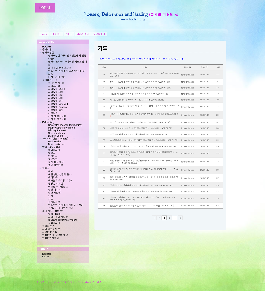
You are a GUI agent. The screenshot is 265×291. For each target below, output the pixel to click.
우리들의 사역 (49, 79)
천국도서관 (54, 201)
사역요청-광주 (55, 101)
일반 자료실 (54, 192)
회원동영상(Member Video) (62, 220)
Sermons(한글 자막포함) (55, 138)
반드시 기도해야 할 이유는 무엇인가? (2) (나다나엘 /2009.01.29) (140, 82)
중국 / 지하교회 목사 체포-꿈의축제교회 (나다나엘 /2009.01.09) (140, 122)
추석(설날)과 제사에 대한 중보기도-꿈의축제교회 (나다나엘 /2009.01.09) (144, 140)
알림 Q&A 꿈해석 (51, 147)
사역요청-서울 (55, 92)
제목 (144, 67)
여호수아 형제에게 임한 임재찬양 (65, 204)
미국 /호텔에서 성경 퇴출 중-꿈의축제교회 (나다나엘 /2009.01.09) (141, 128)
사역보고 (53, 113)
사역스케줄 (54, 85)
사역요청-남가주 (57, 88)
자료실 (45, 168)
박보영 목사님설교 (58, 186)
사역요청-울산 (55, 98)
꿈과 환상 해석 (56, 162)
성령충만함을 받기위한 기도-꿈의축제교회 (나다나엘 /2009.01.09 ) (141, 185)
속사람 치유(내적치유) (60, 180)
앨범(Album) (54, 213)
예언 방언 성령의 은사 (59, 174)
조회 (218, 67)
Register (46, 253)
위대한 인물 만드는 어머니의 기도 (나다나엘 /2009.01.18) (137, 99)
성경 (50, 195)
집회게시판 (54, 223)
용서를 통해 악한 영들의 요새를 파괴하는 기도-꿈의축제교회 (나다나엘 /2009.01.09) (144, 170)
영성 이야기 (54, 189)
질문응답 (53, 159)
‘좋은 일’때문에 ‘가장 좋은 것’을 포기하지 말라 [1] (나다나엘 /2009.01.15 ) (144, 106)
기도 (50, 198)
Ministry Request (57, 130)
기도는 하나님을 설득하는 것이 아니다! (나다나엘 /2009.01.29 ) (139, 94)
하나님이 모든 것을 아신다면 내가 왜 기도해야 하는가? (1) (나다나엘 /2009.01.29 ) (144, 74)
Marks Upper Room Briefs (61, 127)
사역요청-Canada (57, 107)
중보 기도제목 (55, 165)
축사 (50, 171)
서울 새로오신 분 (51, 229)
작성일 (204, 67)
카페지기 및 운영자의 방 (55, 235)
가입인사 (53, 156)
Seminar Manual (56, 133)
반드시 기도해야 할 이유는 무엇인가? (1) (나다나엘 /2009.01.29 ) (140, 87)
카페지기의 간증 (56, 76)
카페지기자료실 (50, 238)
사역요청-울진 (55, 95)
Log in (45, 256)
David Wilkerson (56, 144)
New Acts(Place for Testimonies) (65, 125)
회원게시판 (54, 150)
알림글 (51, 153)
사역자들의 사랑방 (58, 217)
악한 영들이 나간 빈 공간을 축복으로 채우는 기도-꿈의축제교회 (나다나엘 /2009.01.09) (144, 178)
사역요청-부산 (55, 110)
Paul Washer (55, 141)
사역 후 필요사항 (57, 119)
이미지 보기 (83, 34)
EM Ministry (48, 122)
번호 (104, 67)
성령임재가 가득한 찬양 (60, 207)
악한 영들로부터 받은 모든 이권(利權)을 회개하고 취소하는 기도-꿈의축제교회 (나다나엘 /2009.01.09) (144, 161)
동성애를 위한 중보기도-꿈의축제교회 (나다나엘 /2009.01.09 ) (139, 134)
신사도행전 (48, 52)
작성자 (187, 67)
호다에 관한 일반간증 (59, 67)
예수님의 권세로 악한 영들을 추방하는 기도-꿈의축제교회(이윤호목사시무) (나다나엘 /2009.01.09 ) (143, 198)
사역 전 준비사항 (57, 116)
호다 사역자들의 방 (52, 210)
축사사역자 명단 (56, 82)
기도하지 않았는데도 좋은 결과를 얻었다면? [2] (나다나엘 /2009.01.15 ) (144, 115)
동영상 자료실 (55, 183)
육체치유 (53, 177)
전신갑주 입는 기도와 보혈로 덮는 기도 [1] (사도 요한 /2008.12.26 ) (143, 205)
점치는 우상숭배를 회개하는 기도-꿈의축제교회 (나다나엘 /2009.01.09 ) (143, 146)
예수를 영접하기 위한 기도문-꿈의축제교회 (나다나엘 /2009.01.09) (141, 191)
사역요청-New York (58, 104)
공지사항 (47, 49)
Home (44, 34)
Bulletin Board (55, 135)
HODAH (45, 8)
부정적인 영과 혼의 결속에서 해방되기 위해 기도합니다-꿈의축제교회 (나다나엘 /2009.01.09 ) (144, 153)
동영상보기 (99, 34)
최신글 (69, 34)
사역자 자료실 (49, 232)
